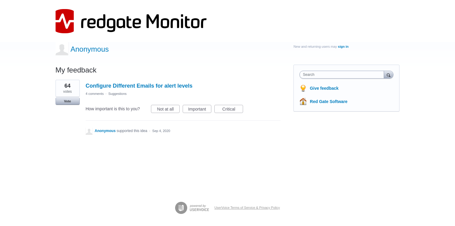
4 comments (95, 93)
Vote (67, 101)
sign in (343, 46)
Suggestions (117, 93)
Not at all (168, 110)
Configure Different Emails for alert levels (139, 86)
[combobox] (343, 75)
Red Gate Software (328, 101)
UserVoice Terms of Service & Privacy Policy (247, 207)
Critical (232, 110)
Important (199, 110)
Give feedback (324, 88)
